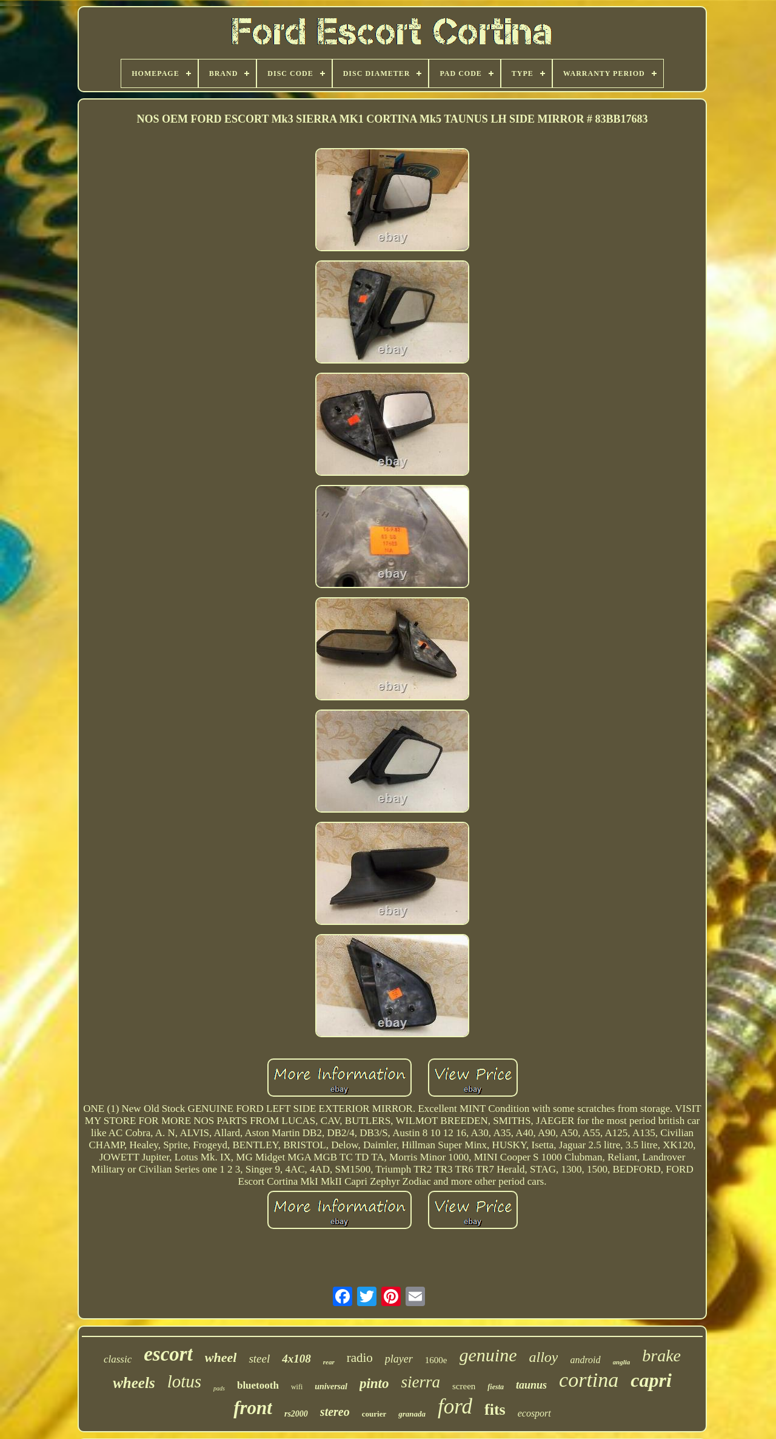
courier (374, 1413)
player (399, 1359)
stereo (335, 1411)
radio (360, 1357)
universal (331, 1386)
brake (661, 1355)
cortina (588, 1380)
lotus (184, 1381)
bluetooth (258, 1385)
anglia (621, 1362)
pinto (374, 1383)
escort (168, 1354)
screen (463, 1386)
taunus (531, 1385)
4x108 (296, 1358)
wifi (297, 1387)
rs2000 (296, 1413)
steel (259, 1358)
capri (651, 1380)
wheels (134, 1383)
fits (495, 1409)
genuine (488, 1355)
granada (412, 1413)
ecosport (534, 1413)
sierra (421, 1382)
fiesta (495, 1387)
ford (455, 1406)
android (585, 1360)
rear (329, 1362)
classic (118, 1359)
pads (219, 1388)
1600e (436, 1360)
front (252, 1407)
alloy (543, 1357)
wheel (221, 1357)
